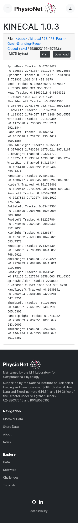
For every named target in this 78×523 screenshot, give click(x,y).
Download (62, 54)
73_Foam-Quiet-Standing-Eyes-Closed (36, 43)
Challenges (11, 477)
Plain (45, 54)
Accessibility (39, 511)
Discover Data (13, 419)
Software (9, 470)
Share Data (11, 426)
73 (46, 38)
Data (6, 462)
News (7, 442)
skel (24, 48)
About (7, 434)
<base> (21, 38)
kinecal (35, 38)
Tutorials (9, 485)
